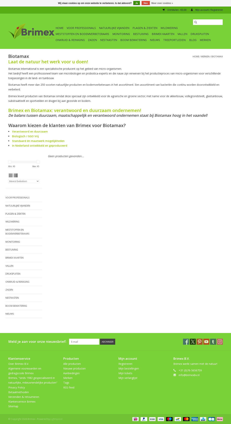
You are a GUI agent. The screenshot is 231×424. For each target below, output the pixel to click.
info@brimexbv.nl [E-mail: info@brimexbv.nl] (189, 375)
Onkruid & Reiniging (70, 40)
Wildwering (169, 28)
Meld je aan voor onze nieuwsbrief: (37, 342)
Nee (146, 3)
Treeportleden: (174, 40)
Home (59, 28)
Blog (193, 40)
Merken (205, 40)
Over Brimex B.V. (18, 364)
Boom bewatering (133, 40)
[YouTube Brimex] (206, 342)
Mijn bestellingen (128, 368)
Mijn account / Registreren (207, 9)
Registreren (125, 364)
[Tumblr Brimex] (213, 342)
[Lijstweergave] (16, 175)
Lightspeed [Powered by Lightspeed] (56, 419)
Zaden (92, 40)
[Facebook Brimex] (186, 342)
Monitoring (121, 34)
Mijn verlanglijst (127, 378)
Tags (66, 382)
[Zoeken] (208, 22)
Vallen (182, 34)
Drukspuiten (200, 34)
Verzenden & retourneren (23, 397)
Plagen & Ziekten (145, 28)
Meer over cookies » (162, 3)
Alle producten (72, 364)
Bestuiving (141, 34)
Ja (136, 3)
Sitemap (13, 406)
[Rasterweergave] (11, 175)
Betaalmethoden (18, 392)
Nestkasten (108, 40)
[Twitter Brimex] (193, 342)
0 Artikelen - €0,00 (175, 9)
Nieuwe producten (74, 368)
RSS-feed (68, 387)
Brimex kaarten (163, 34)
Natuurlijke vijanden (114, 28)
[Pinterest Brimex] (200, 342)
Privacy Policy (16, 387)
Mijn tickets (125, 373)
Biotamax (217, 56)
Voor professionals (81, 28)
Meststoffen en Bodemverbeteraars (82, 34)
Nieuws (155, 40)
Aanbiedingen (71, 373)
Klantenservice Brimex (21, 401)
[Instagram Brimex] (220, 342)
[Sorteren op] (23, 181)
